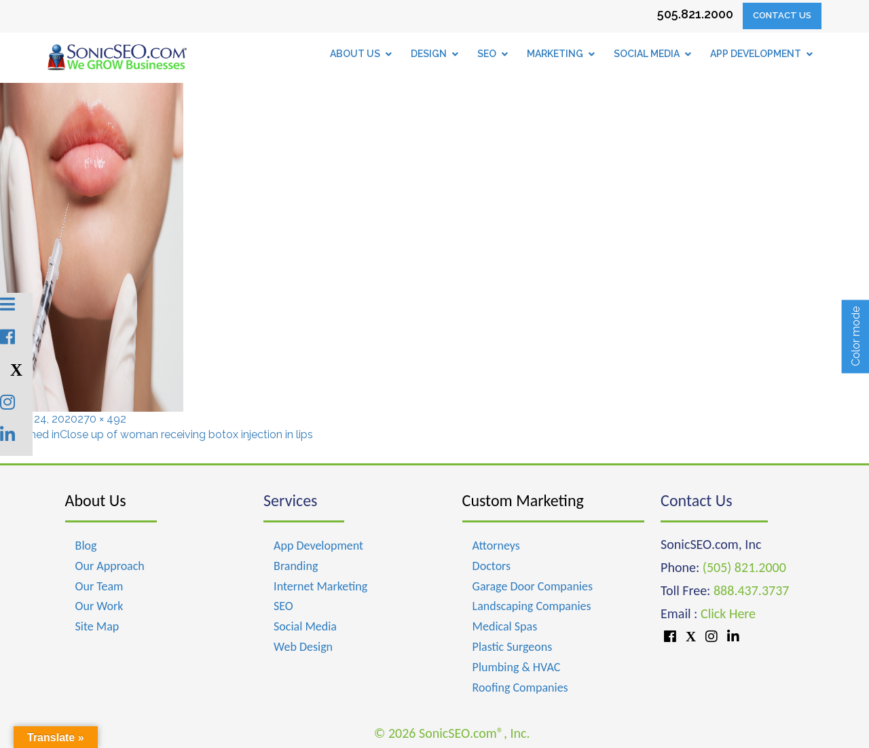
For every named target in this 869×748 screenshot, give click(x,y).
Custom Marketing (523, 500)
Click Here (728, 613)
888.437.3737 (751, 590)
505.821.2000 (695, 14)
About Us (95, 500)
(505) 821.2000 (744, 567)
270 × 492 (101, 418)
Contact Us (782, 15)
